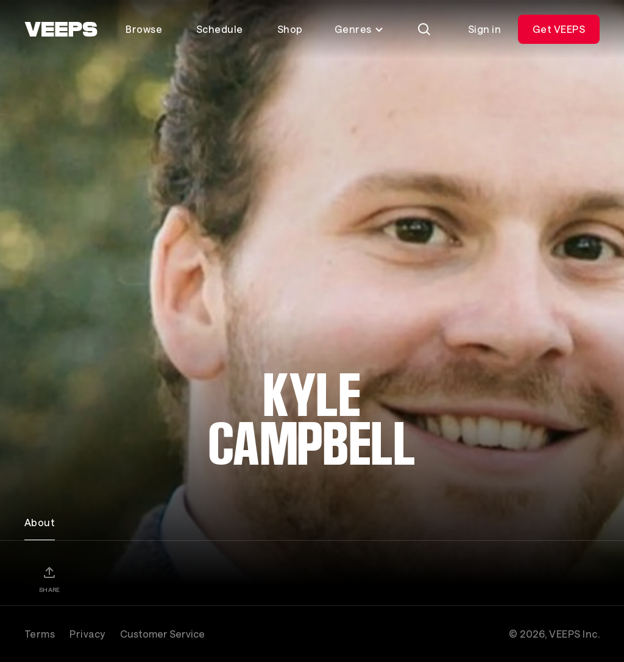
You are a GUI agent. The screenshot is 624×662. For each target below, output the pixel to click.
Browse (144, 29)
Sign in (484, 29)
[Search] (424, 29)
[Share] (49, 579)
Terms (39, 633)
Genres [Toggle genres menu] (359, 29)
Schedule (219, 29)
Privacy (87, 633)
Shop (290, 29)
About (39, 522)
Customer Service (162, 633)
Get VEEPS (559, 29)
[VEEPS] (61, 29)
